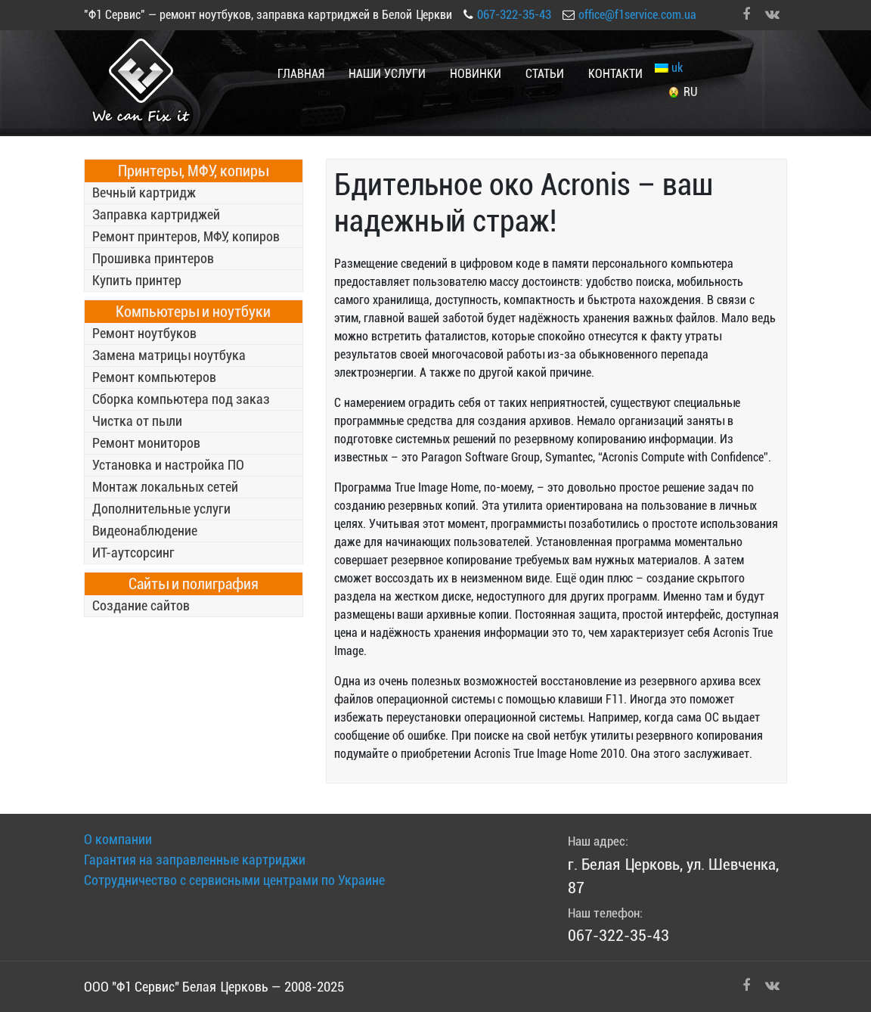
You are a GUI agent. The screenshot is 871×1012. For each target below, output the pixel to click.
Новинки (475, 74)
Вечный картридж (144, 192)
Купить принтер (136, 280)
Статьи (544, 74)
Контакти (615, 74)
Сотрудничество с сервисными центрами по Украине (234, 880)
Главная (300, 74)
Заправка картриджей (156, 214)
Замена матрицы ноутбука (169, 355)
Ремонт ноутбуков (144, 333)
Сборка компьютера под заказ (181, 399)
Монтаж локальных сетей (165, 487)
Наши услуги (387, 74)
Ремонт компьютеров (154, 377)
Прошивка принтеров (153, 258)
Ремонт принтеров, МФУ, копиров (186, 236)
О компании (118, 839)
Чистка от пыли (137, 421)
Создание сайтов (141, 605)
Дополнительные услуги (161, 509)
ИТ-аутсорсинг (133, 552)
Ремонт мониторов (146, 443)
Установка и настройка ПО (168, 465)
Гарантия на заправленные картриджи (194, 860)
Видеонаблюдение (144, 531)
